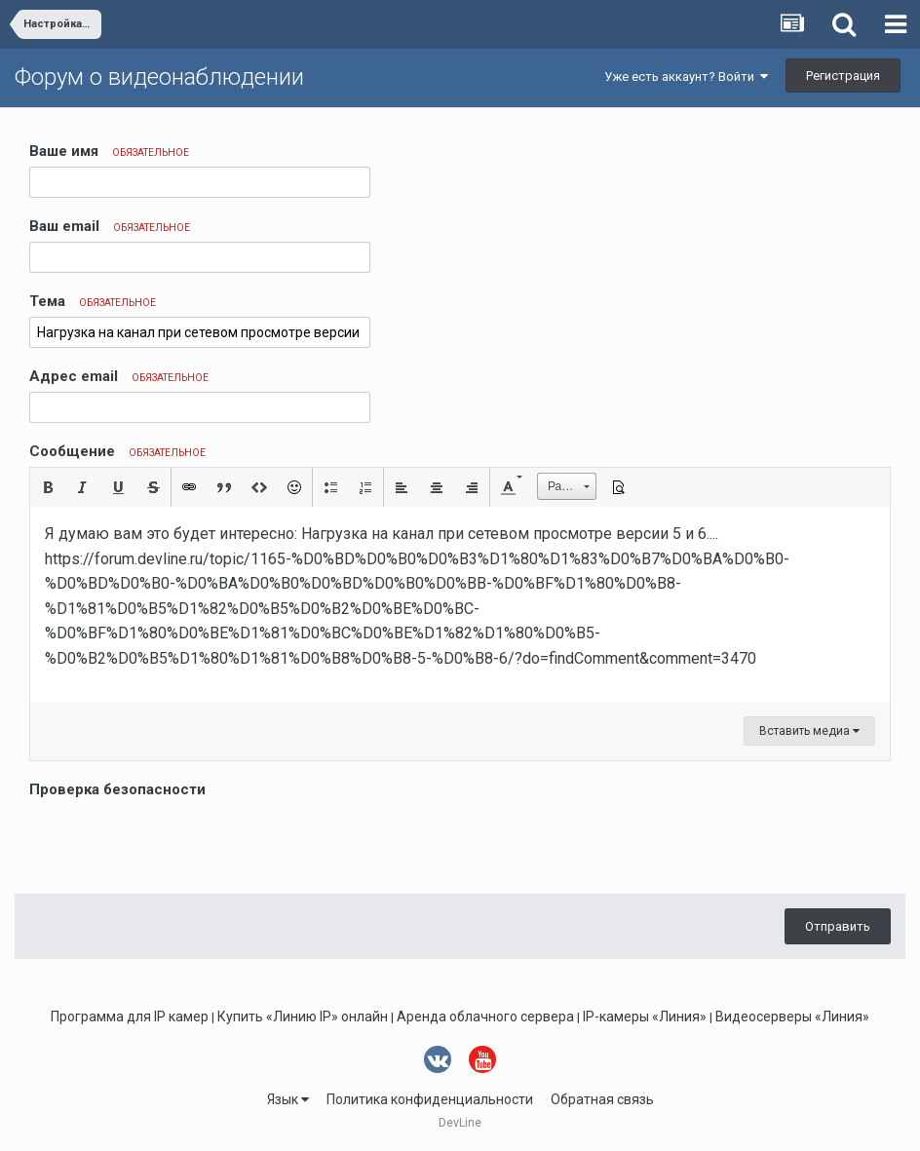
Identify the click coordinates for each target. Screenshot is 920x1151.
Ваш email (109, 226)
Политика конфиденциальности (429, 1099)
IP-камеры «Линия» (645, 1016)
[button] (47, 487)
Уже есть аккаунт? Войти (686, 76)
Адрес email (119, 376)
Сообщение (117, 451)
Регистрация (843, 75)
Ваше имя (109, 151)
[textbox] (460, 604)
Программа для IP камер (130, 1016)
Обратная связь (602, 1099)
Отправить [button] (837, 926)
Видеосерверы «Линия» (792, 1016)
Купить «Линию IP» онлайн (302, 1016)
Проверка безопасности (117, 789)
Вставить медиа (809, 731)
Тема (92, 301)
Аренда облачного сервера (485, 1016)
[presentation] (177, 841)
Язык (288, 1099)
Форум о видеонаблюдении (159, 77)
